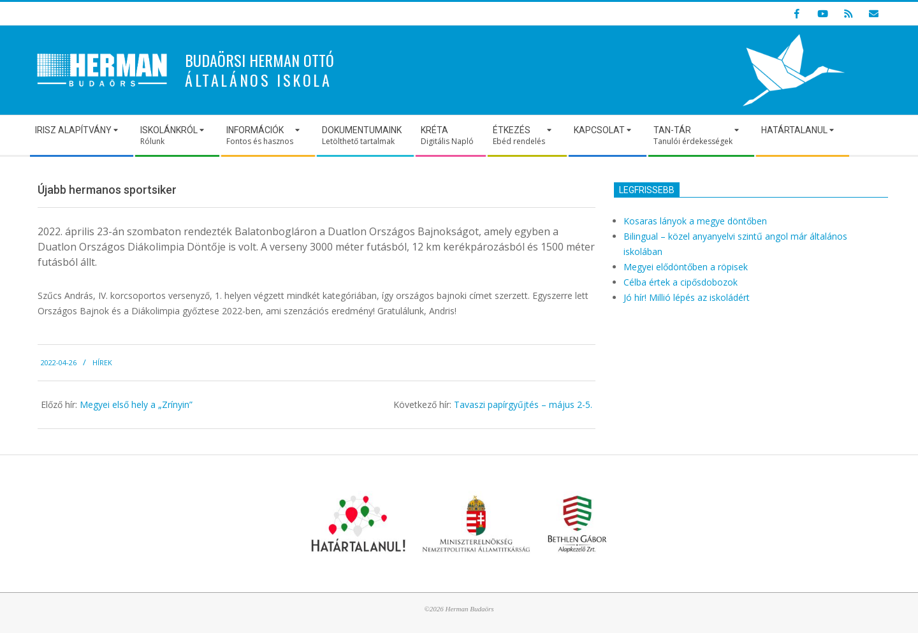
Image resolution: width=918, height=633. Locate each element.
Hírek (102, 362)
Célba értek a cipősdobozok (680, 282)
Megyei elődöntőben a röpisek (685, 267)
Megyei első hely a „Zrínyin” (136, 404)
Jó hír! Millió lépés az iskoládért (686, 297)
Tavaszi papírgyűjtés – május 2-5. (523, 404)
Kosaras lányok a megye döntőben (695, 221)
